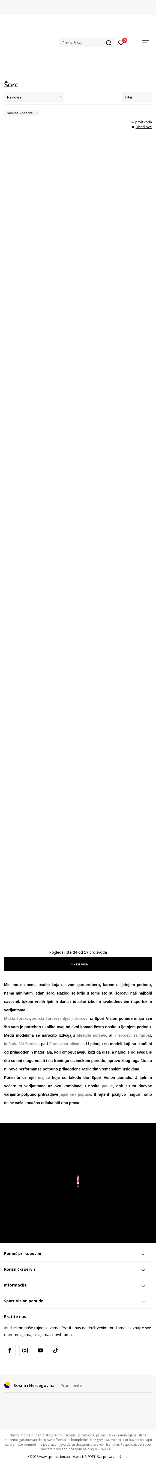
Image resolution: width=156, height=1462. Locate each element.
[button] (86, 42)
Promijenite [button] (71, 1385)
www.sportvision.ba (54, 1456)
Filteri (137, 97)
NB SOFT (88, 1456)
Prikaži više (78, 964)
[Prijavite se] (121, 42)
